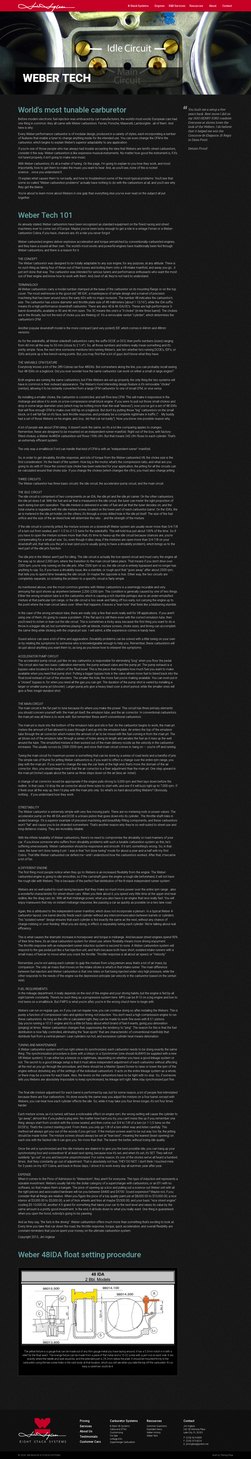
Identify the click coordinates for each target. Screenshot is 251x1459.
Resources (196, 5)
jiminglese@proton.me (197, 1444)
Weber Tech (152, 1435)
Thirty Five (227, 1455)
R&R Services (177, 5)
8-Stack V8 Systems (120, 1426)
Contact (227, 5)
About (212, 5)
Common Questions (157, 1426)
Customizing (116, 1432)
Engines (160, 5)
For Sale (114, 1435)
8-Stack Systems (138, 5)
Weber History (154, 1432)
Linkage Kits (116, 1439)
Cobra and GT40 (118, 1429)
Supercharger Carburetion (122, 1442)
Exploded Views (154, 1429)
